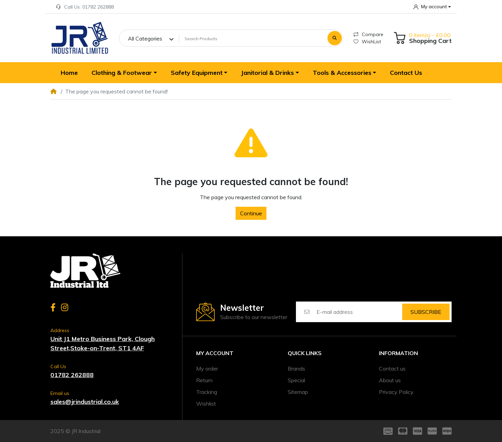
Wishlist (206, 403)
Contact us (392, 368)
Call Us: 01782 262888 (85, 7)
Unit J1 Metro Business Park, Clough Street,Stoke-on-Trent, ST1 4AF (102, 343)
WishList (367, 41)
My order (207, 368)
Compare (368, 34)
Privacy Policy (396, 391)
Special (296, 380)
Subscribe (425, 311)
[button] (432, 6)
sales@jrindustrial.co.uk (84, 402)
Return (204, 380)
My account (215, 353)
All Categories (145, 38)
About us (390, 380)
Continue (251, 213)
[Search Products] (252, 38)
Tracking (206, 391)
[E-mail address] (359, 312)
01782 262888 (72, 375)
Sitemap (298, 391)
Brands (296, 368)
